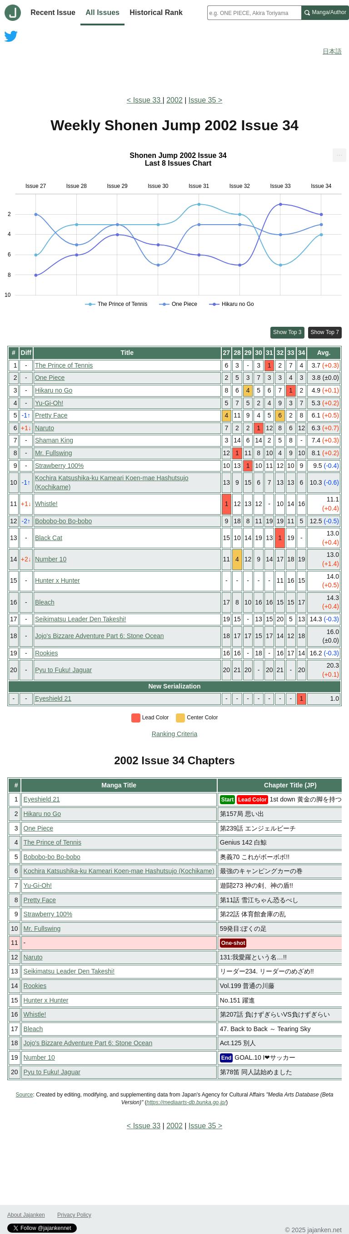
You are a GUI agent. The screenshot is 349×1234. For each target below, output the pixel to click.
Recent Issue (52, 12)
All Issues (102, 12)
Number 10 (50, 559)
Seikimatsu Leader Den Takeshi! (80, 619)
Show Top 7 (325, 332)
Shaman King (54, 440)
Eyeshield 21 (53, 698)
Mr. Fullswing (53, 453)
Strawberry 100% (59, 465)
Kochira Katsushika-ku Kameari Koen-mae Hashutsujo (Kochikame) (119, 871)
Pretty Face (51, 415)
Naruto (44, 428)
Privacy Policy (74, 1215)
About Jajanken (26, 1215)
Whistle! (46, 503)
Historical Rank (156, 12)
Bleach (45, 602)
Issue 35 (202, 100)
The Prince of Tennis (64, 365)
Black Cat (48, 537)
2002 (174, 100)
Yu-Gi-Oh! (49, 403)
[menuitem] (339, 155)
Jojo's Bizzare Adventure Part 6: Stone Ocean (99, 635)
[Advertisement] (174, 62)
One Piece (50, 377)
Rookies (46, 653)
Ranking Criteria (174, 733)
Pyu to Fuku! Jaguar (63, 670)
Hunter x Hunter (57, 580)
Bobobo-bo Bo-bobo (63, 521)
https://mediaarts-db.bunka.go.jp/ (186, 1102)
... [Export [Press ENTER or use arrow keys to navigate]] (339, 153)
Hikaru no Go (53, 390)
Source (24, 1094)
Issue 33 (148, 100)
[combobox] (254, 12)
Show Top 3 (287, 332)
